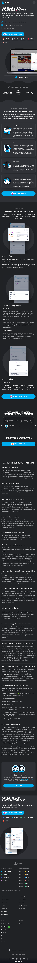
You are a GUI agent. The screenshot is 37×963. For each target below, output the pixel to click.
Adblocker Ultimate (5, 899)
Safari (15, 39)
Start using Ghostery (18, 396)
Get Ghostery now (18, 193)
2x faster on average (6, 674)
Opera (30, 39)
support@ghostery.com (27, 779)
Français (21, 923)
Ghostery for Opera (24, 880)
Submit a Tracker (22, 899)
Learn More (18, 961)
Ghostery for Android (24, 886)
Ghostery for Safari (24, 877)
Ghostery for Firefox (24, 874)
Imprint (23, 954)
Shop (2, 935)
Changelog (3, 941)
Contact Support (22, 896)
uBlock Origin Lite (4, 914)
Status (2, 920)
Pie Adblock (3, 905)
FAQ (20, 893)
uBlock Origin (4, 911)
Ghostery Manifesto (5, 923)
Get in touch (18, 785)
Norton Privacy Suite (5, 902)
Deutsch (21, 920)
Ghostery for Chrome (24, 871)
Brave (5, 42)
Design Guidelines (23, 905)
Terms (13, 954)
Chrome (6, 39)
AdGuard (3, 893)
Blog (2, 938)
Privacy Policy (18, 954)
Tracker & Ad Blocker (6, 871)
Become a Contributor (5, 929)
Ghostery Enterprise (5, 932)
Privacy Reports (5, 927)
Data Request (22, 902)
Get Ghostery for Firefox (12, 34)
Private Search (5, 874)
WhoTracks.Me (5, 877)
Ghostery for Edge (23, 883)
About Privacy (22, 908)
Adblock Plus (4, 896)
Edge (22, 39)
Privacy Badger (4, 908)
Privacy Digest (4, 880)
